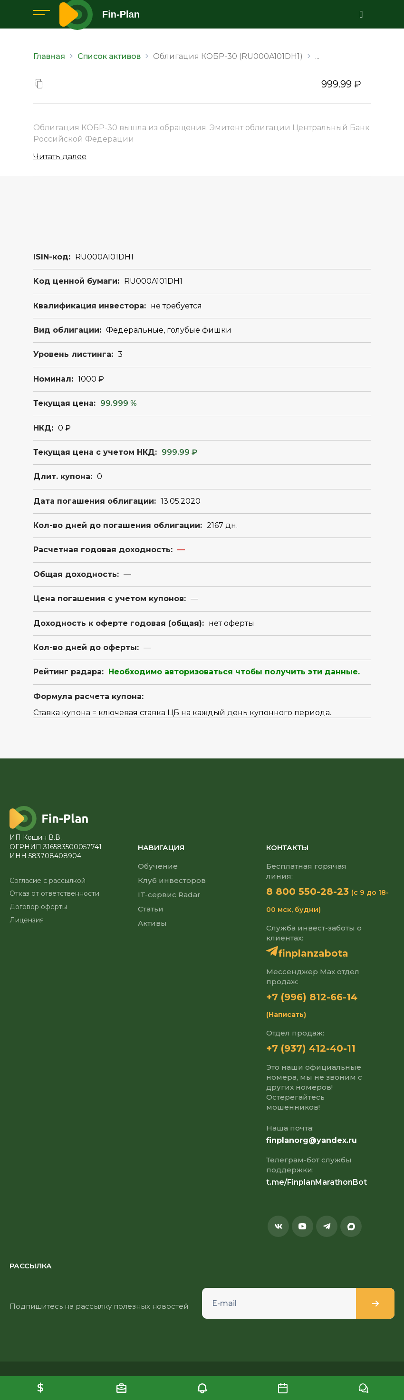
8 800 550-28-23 (307, 891)
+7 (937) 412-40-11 (311, 1048)
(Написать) (286, 1014)
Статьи (151, 908)
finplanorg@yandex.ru (311, 1140)
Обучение (158, 866)
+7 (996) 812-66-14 (311, 997)
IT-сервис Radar (169, 894)
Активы (152, 923)
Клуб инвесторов (172, 880)
